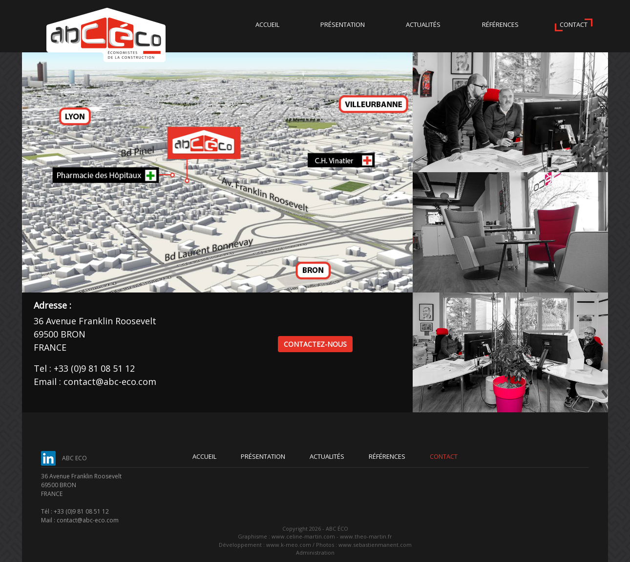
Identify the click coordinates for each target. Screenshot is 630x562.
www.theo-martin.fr (366, 536)
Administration (315, 552)
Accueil (267, 24)
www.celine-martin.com (303, 536)
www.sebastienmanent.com (375, 544)
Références (500, 24)
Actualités (423, 24)
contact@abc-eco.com (109, 381)
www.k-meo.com (288, 544)
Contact (574, 24)
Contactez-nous (315, 344)
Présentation (342, 24)
